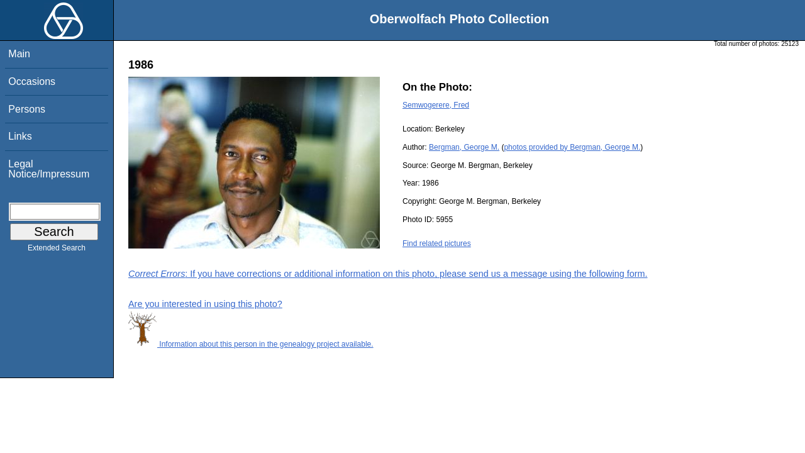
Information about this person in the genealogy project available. (251, 344)
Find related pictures (436, 243)
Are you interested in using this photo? (205, 304)
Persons (26, 109)
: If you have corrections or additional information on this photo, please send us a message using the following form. (388, 274)
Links (19, 136)
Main (19, 53)
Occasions (31, 81)
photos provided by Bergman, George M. (572, 147)
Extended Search (57, 250)
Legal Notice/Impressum (48, 169)
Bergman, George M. (464, 147)
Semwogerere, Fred (435, 105)
